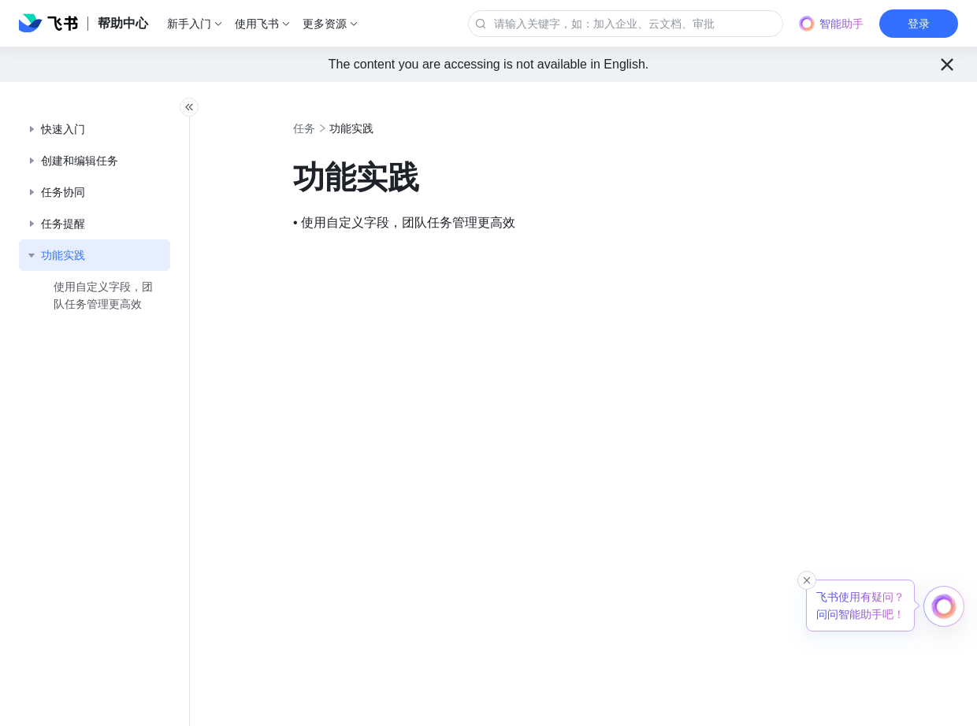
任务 (339, 128)
